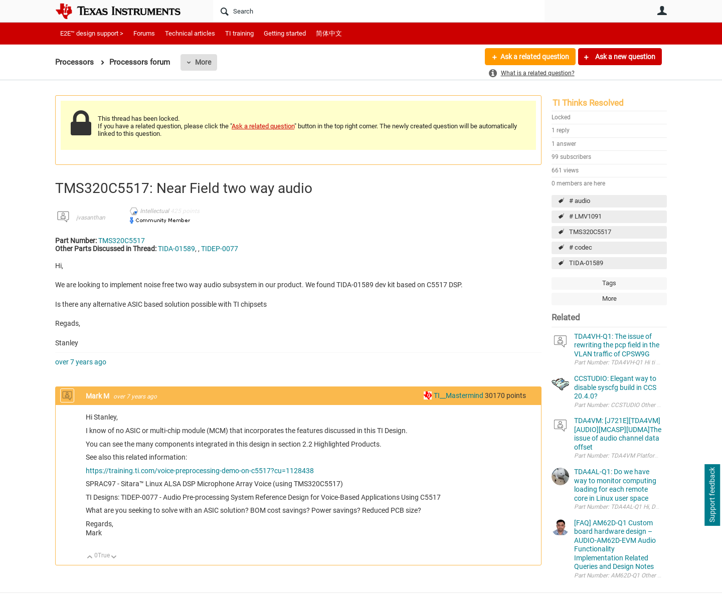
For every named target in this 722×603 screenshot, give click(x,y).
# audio (579, 201)
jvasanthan (90, 217)
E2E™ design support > (91, 33)
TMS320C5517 (590, 232)
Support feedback (712, 495)
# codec (580, 247)
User (662, 11)
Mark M (98, 396)
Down (114, 557)
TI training (239, 33)
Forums (144, 33)
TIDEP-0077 (219, 249)
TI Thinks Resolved (588, 103)
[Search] (379, 11)
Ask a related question (534, 57)
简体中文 (329, 33)
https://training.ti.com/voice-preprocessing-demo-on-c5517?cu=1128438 (200, 471)
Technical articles (190, 33)
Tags (609, 283)
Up (90, 557)
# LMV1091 (585, 216)
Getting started (285, 33)
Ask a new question (624, 57)
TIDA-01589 (586, 263)
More (203, 62)
